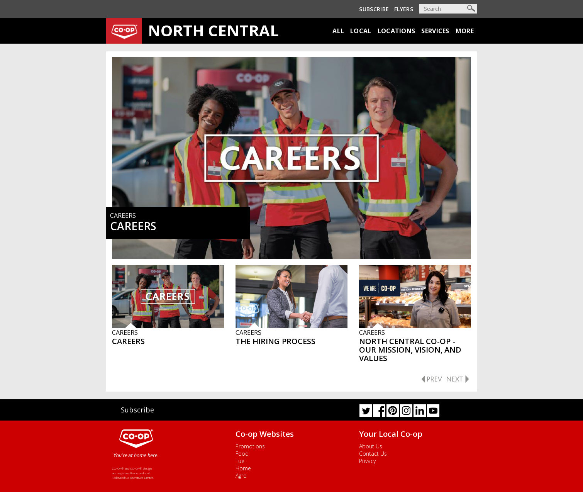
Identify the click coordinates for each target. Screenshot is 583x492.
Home (243, 468)
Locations (396, 31)
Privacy (367, 461)
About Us (370, 446)
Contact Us (373, 453)
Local (360, 31)
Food (242, 453)
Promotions (250, 446)
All (338, 31)
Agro (241, 475)
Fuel (241, 461)
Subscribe (374, 9)
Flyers (403, 9)
